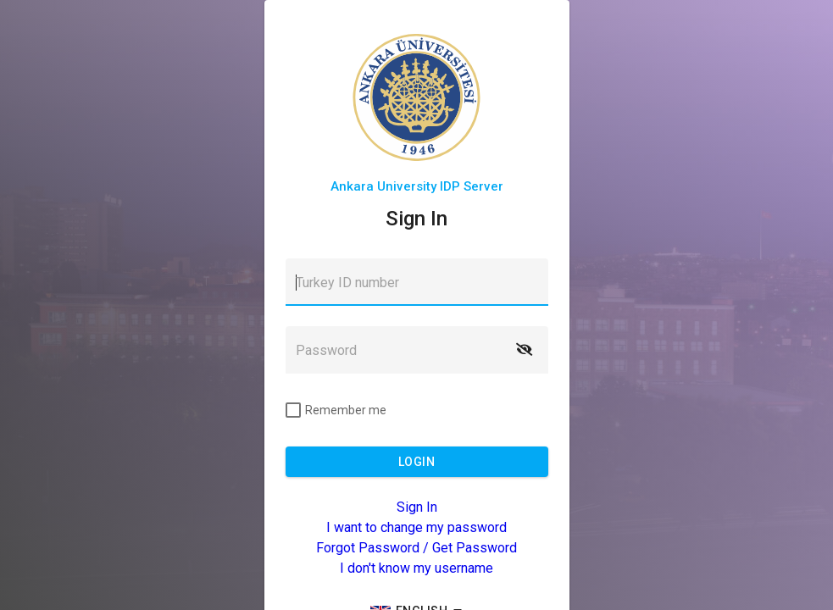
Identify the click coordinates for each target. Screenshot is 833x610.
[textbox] (417, 282)
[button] (524, 350)
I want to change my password (416, 527)
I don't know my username (416, 568)
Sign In (417, 507)
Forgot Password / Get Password (416, 548)
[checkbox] (336, 410)
